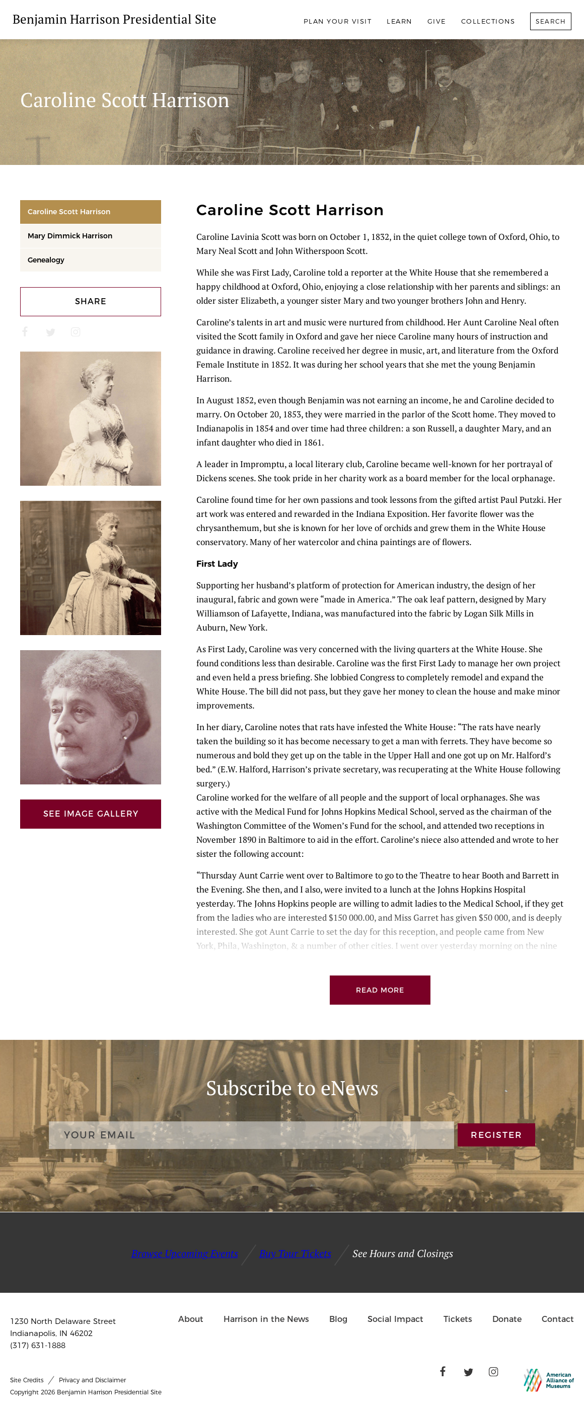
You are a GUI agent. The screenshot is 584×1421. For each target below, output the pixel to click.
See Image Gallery (90, 814)
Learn (399, 21)
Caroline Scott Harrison (69, 211)
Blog (338, 1319)
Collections (488, 21)
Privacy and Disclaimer (92, 1380)
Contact (558, 1319)
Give (436, 21)
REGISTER (497, 1135)
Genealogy (46, 259)
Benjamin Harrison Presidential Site (114, 19)
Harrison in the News (266, 1319)
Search (551, 21)
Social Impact (395, 1319)
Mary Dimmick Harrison (70, 235)
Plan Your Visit (338, 21)
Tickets (458, 1319)
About (190, 1319)
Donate (507, 1319)
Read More (380, 990)
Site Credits (26, 1380)
